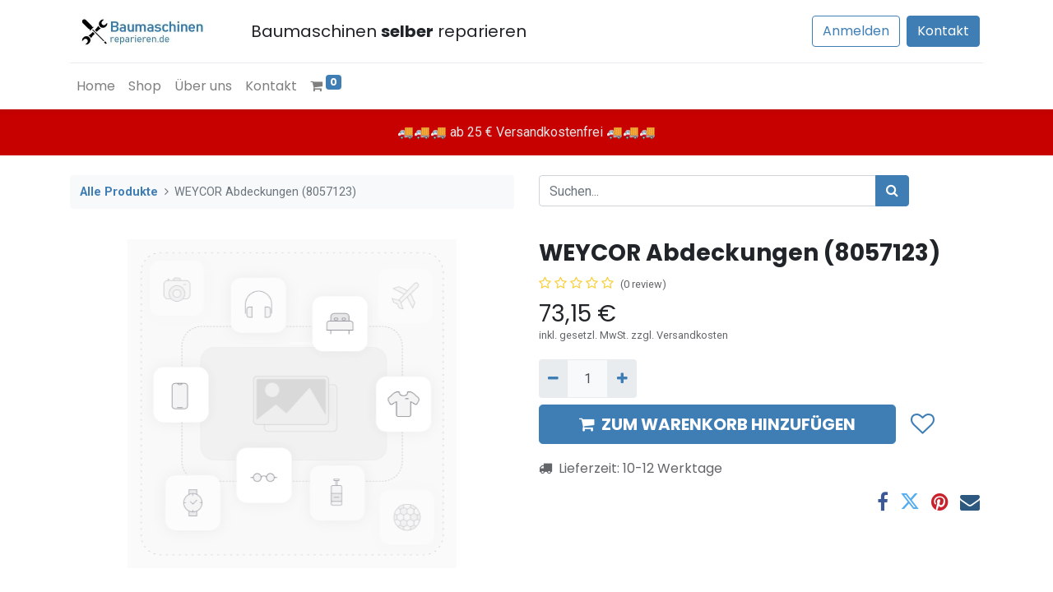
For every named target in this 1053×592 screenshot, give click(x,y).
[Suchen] (892, 190)
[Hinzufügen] (621, 378)
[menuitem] (96, 86)
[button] (921, 424)
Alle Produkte (119, 192)
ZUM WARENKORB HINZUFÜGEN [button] (717, 424)
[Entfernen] (553, 378)
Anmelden (856, 30)
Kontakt (943, 30)
